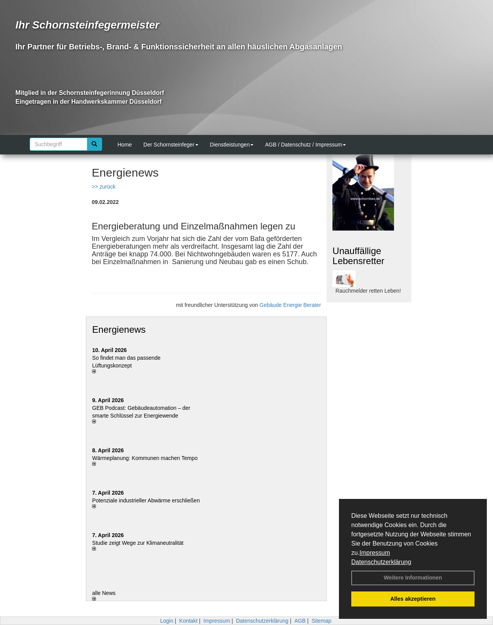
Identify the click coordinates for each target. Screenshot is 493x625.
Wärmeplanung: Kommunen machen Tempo (145, 458)
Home (124, 145)
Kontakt (188, 621)
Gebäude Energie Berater (290, 305)
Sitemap (321, 621)
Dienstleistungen (232, 145)
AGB (300, 621)
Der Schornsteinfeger (170, 145)
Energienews (119, 329)
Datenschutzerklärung (381, 562)
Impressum (374, 552)
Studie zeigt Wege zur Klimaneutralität (137, 543)
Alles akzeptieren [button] (413, 599)
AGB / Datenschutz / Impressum (305, 145)
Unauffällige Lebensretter (358, 256)
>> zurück (103, 187)
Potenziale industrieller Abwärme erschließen (146, 500)
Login (166, 621)
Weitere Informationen (413, 577)
